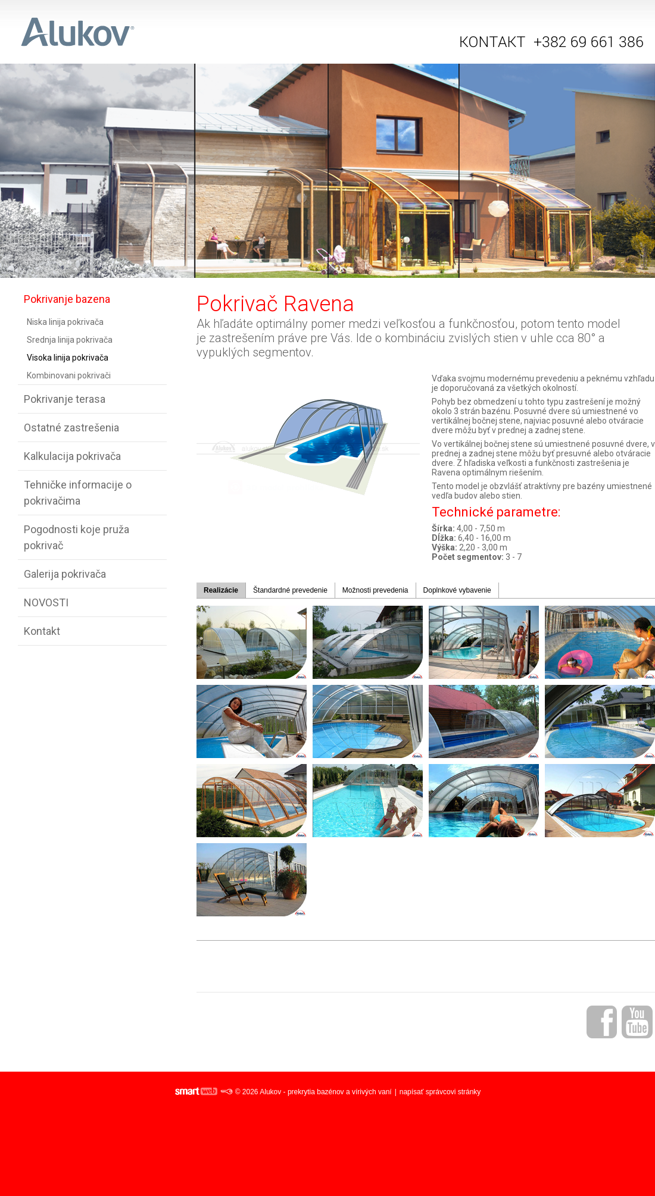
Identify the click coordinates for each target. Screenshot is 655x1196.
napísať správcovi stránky (440, 1092)
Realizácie (221, 590)
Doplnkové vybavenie (457, 590)
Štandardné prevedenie (290, 590)
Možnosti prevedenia (375, 590)
